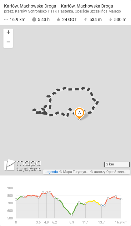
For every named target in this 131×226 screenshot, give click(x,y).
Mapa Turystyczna (77, 172)
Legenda (51, 172)
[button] (8, 33)
